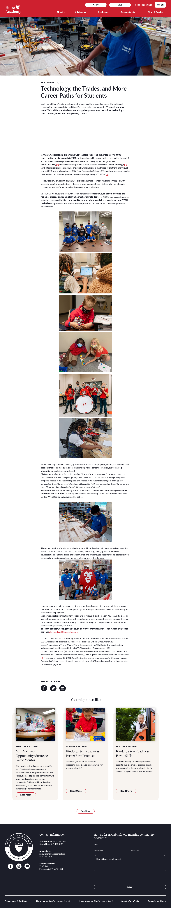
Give (120, 5)
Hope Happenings (143, 5)
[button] (61, 12)
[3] (107, 174)
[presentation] (114, 878)
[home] (28, 9)
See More (85, 811)
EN (160, 5)
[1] (57, 164)
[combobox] (160, 5)
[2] (125, 164)
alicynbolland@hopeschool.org (63, 632)
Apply (95, 5)
